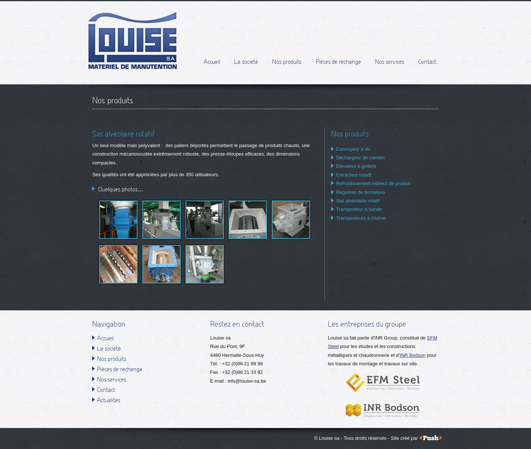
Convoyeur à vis (353, 149)
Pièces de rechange (338, 63)
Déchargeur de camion (360, 157)
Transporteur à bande (359, 209)
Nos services (389, 63)
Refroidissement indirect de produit (373, 183)
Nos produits (286, 63)
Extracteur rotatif (353, 175)
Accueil (212, 63)
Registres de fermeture (360, 192)
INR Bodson (413, 355)
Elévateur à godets (356, 166)
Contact (427, 63)
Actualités (108, 401)
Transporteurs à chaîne (360, 218)
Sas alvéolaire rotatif (357, 200)
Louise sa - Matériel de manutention (133, 40)
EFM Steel (383, 382)
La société (246, 63)
